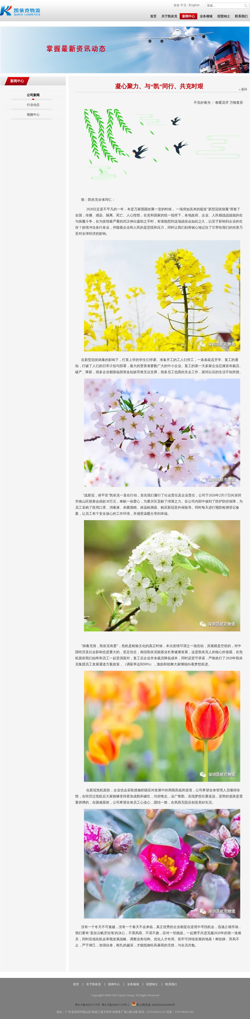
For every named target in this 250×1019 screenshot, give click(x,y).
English (194, 5)
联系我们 (171, 984)
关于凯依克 (93, 984)
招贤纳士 (152, 984)
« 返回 (243, 89)
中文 (184, 5)
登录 (176, 5)
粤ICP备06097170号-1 (115, 1005)
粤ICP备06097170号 (87, 1005)
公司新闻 (33, 95)
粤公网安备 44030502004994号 (153, 1005)
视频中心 (33, 114)
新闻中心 (17, 81)
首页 (76, 984)
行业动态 (33, 105)
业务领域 (133, 984)
